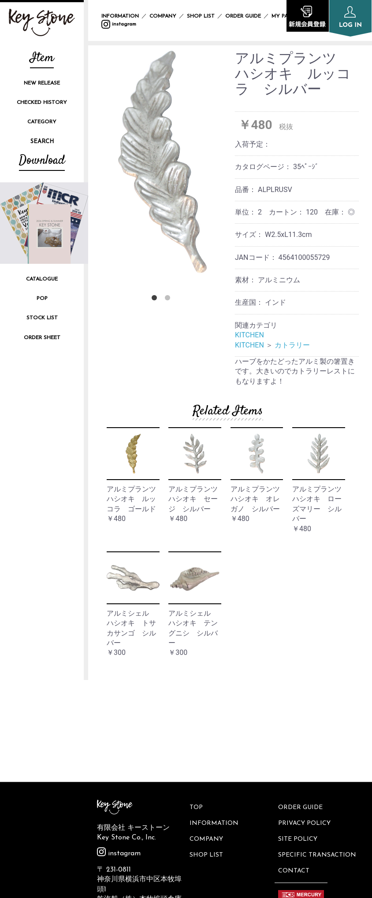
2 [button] (169, 299)
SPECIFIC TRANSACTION (318, 749)
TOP (196, 705)
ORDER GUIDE (243, 16)
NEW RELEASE (42, 83)
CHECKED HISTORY (42, 102)
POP (42, 298)
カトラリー (292, 345)
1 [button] (156, 299)
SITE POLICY (298, 735)
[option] (162, 162)
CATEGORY (41, 122)
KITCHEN (249, 335)
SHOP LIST (201, 16)
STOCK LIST (42, 318)
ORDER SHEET (42, 337)
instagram (118, 24)
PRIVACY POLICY (305, 720)
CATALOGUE (42, 279)
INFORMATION (120, 16)
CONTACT (294, 764)
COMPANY (162, 16)
